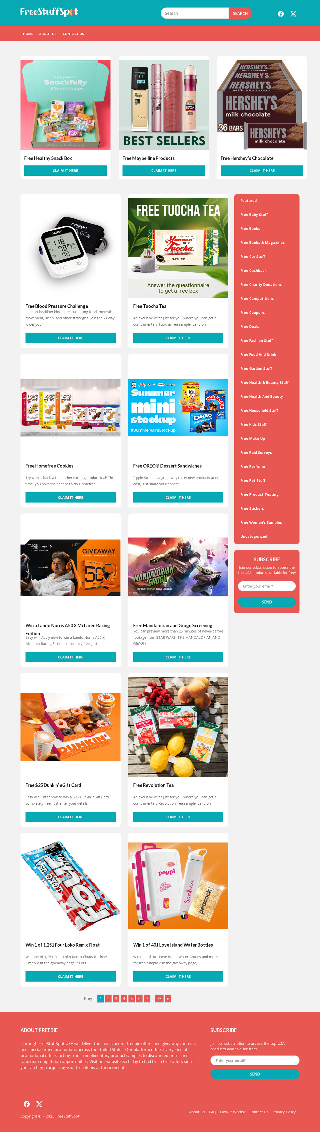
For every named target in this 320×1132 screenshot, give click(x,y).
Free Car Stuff (252, 256)
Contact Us (73, 33)
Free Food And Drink (258, 354)
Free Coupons (252, 312)
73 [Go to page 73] (159, 998)
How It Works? (233, 1111)
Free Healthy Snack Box (48, 158)
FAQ (212, 1111)
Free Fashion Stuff (256, 340)
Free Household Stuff (259, 410)
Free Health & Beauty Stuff (264, 382)
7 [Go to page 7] (147, 998)
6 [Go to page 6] (139, 998)
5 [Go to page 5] (131, 998)
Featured (248, 200)
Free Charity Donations (261, 284)
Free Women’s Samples (261, 522)
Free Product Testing (259, 494)
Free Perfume (252, 466)
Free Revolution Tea (153, 785)
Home (28, 33)
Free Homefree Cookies (50, 466)
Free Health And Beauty (261, 396)
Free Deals (249, 326)
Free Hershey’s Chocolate (247, 158)
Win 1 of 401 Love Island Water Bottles (173, 945)
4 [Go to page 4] (124, 998)
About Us (47, 33)
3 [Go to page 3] (116, 998)
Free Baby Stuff (254, 214)
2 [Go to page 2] (108, 998)
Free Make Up (252, 438)
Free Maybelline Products (148, 158)
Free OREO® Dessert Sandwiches (167, 466)
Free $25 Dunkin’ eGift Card (53, 785)
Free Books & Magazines (262, 242)
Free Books (250, 228)
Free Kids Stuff (253, 424)
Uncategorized (253, 536)
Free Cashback (253, 270)
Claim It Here (65, 170)
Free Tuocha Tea (149, 306)
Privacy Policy (284, 1111)
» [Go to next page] (168, 998)
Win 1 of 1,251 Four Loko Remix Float (63, 945)
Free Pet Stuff (252, 480)
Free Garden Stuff (256, 368)
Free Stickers (252, 508)
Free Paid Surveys (256, 452)
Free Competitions (257, 298)
